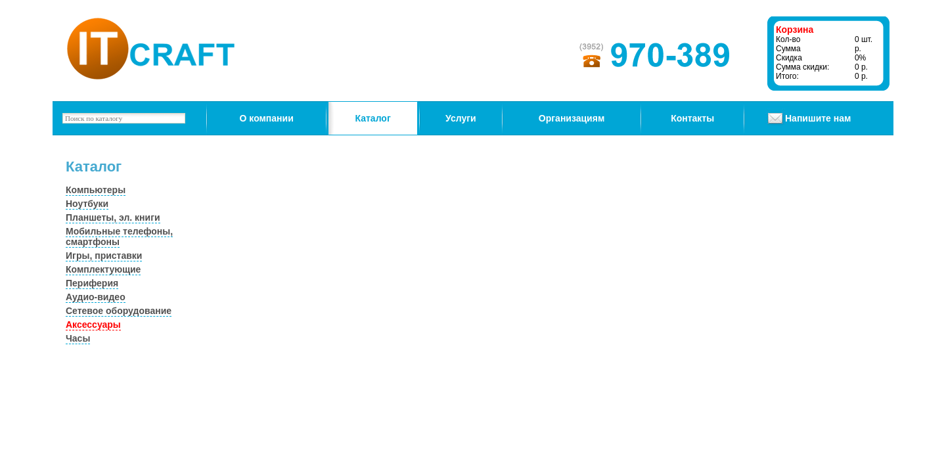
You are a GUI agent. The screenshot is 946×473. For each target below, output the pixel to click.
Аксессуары (93, 324)
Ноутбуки (87, 203)
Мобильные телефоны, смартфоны (119, 236)
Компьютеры (95, 190)
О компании (267, 118)
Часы (78, 338)
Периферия (92, 283)
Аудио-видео (95, 297)
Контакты (692, 118)
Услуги (460, 118)
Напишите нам (818, 118)
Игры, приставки (104, 255)
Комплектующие (103, 269)
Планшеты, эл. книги (113, 217)
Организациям (571, 118)
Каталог (373, 118)
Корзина (794, 29)
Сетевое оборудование (118, 310)
